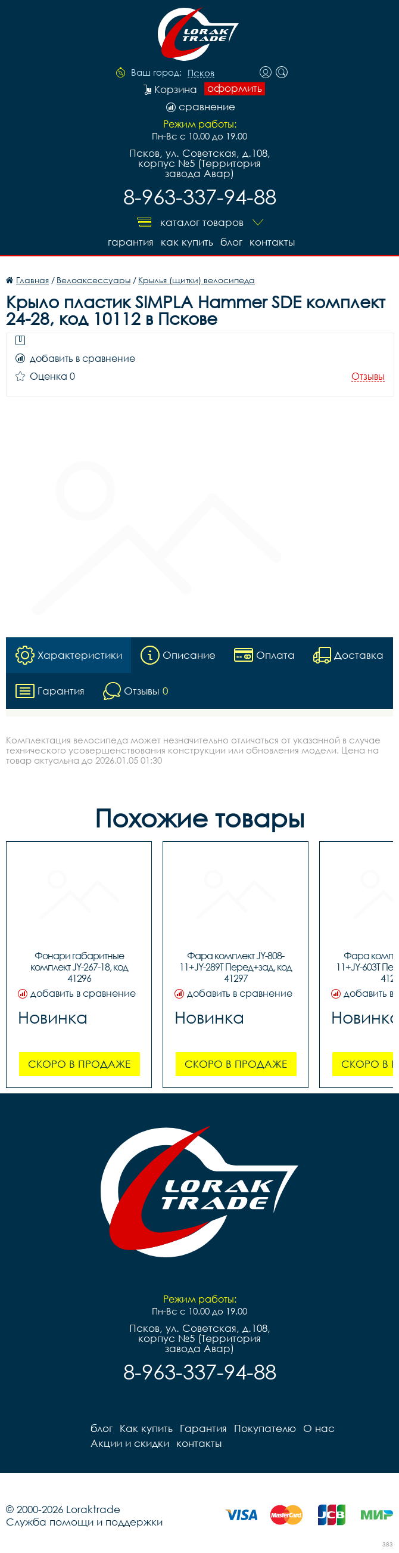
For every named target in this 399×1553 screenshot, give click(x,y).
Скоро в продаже (79, 1064)
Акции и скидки (130, 1443)
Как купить (187, 241)
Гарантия (131, 241)
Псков (201, 73)
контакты (272, 241)
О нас (319, 1428)
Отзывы (368, 376)
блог (231, 241)
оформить (234, 88)
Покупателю (265, 1428)
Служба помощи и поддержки (84, 1521)
